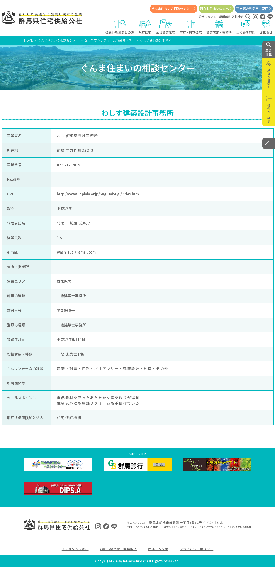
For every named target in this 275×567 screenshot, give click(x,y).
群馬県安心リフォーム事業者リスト (109, 40)
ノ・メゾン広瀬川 (75, 549)
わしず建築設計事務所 (156, 40)
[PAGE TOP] (268, 143)
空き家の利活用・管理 (252, 8)
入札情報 (237, 16)
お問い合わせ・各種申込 (118, 549)
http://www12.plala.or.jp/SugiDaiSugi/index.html (98, 194)
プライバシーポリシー (196, 549)
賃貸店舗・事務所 (219, 27)
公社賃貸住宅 (165, 27)
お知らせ (266, 27)
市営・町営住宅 (191, 27)
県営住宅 (145, 27)
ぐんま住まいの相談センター (172, 8)
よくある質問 (245, 27)
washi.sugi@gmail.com (76, 252)
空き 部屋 (268, 49)
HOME (28, 40)
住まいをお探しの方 (119, 27)
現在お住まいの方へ (214, 8)
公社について (207, 16)
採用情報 (224, 16)
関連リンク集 (158, 549)
